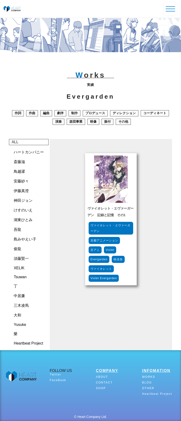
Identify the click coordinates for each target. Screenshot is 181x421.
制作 (74, 113)
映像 (93, 121)
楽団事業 (75, 121)
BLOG (147, 382)
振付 (107, 121)
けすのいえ (23, 210)
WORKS (148, 377)
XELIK (19, 268)
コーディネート (154, 113)
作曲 (32, 113)
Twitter (55, 374)
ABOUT (102, 377)
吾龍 (17, 229)
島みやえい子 (25, 239)
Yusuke (20, 325)
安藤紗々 (21, 181)
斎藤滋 (19, 162)
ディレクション (124, 113)
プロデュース (95, 113)
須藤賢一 (21, 259)
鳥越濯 (19, 171)
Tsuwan (20, 277)
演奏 (58, 121)
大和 (17, 315)
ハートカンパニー (29, 152)
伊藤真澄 (21, 191)
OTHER (148, 388)
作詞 (18, 113)
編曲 (46, 113)
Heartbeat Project (28, 343)
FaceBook (58, 380)
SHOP (101, 388)
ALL (15, 142)
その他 (123, 121)
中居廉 (19, 296)
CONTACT (104, 382)
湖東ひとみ (23, 220)
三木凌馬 (21, 305)
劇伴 (60, 113)
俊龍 (17, 249)
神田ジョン (23, 200)
